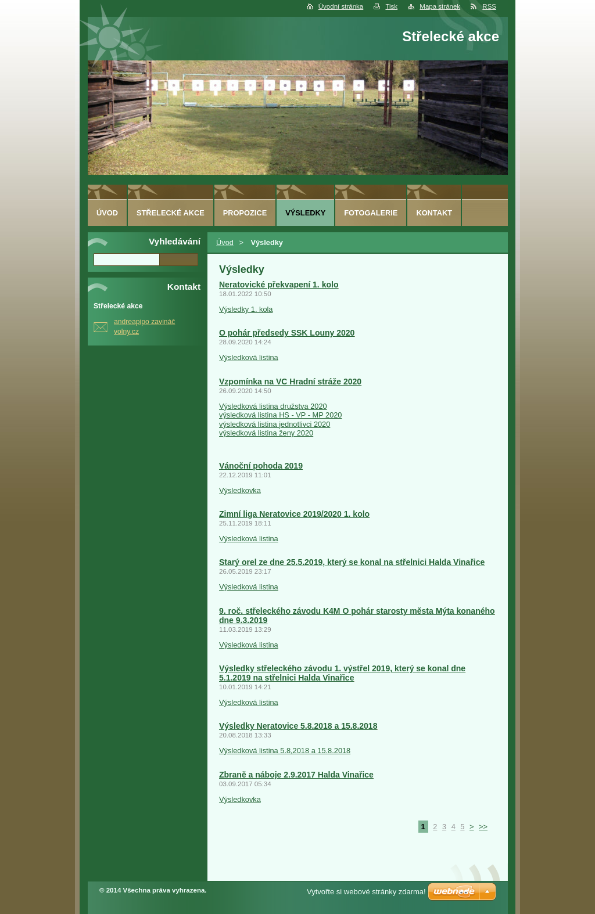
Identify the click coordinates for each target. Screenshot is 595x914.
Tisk (391, 6)
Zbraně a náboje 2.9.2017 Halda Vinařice (296, 774)
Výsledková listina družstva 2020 (273, 406)
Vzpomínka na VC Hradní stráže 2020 (290, 381)
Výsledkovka (240, 490)
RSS (489, 6)
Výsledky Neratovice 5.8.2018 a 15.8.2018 (298, 726)
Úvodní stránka (340, 6)
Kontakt (434, 212)
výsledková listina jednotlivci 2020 (274, 424)
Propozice (245, 212)
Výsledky (305, 212)
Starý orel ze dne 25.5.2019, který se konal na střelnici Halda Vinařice (352, 562)
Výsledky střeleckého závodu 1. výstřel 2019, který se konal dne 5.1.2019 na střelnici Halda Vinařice (342, 673)
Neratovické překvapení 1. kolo (278, 284)
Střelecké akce (171, 212)
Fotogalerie (370, 212)
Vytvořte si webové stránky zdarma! (366, 891)
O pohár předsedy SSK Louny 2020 (286, 332)
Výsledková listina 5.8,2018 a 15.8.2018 (284, 750)
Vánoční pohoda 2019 (261, 465)
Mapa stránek (440, 6)
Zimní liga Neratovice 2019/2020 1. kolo (294, 514)
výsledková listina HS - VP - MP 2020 (280, 415)
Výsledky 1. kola (246, 309)
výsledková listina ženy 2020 (266, 433)
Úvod (225, 242)
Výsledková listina (248, 357)
